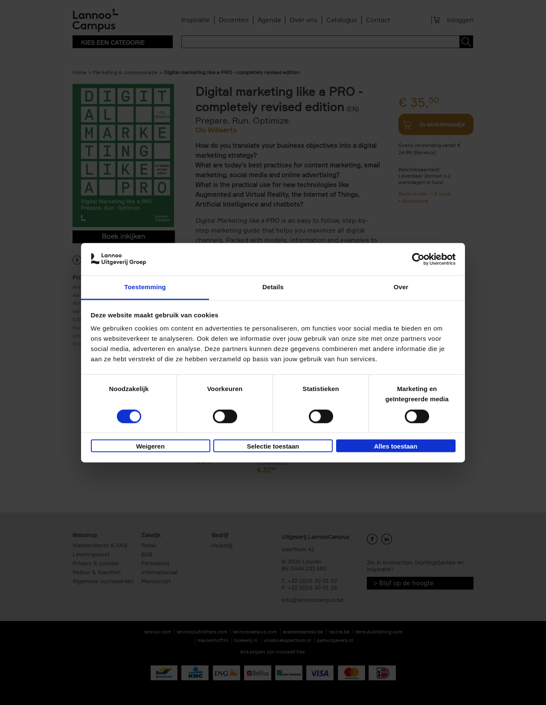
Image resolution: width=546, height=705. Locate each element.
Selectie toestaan (273, 446)
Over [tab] (401, 287)
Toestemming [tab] (145, 287)
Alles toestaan (396, 446)
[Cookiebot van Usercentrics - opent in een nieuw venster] (418, 259)
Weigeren (150, 446)
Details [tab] (273, 287)
